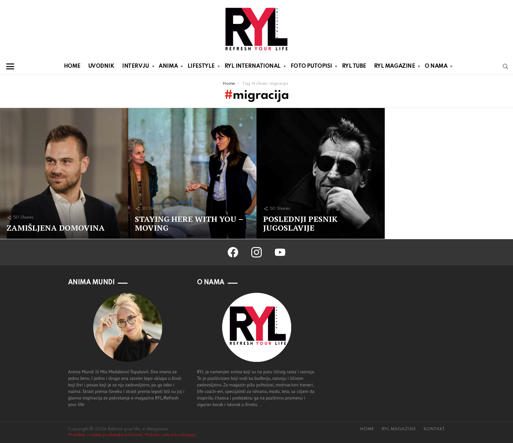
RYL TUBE (354, 66)
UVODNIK (101, 66)
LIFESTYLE (201, 67)
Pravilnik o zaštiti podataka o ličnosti (105, 435)
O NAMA (436, 67)
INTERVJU (135, 67)
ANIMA (168, 67)
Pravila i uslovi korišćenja (170, 435)
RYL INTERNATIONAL (252, 67)
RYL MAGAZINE (394, 67)
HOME (72, 66)
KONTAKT (434, 429)
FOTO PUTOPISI (311, 67)
